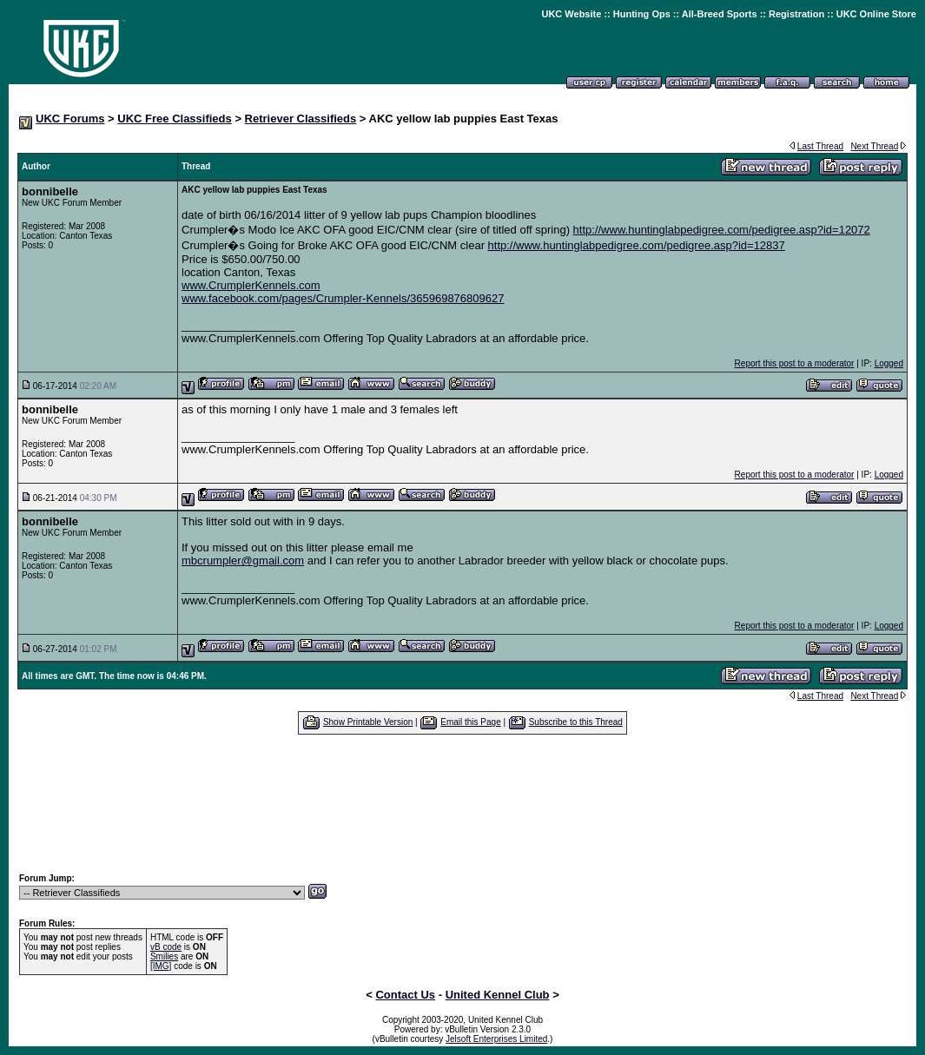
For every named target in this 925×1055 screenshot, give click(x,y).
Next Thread (874, 146)
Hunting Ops (642, 14)
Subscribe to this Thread (576, 722)
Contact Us (405, 994)
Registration (796, 14)
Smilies (164, 956)
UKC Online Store (876, 14)
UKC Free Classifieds (174, 118)
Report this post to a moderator (795, 363)
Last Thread (820, 146)
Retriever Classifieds (301, 118)
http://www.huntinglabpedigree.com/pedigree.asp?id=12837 (636, 245)
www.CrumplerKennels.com (251, 285)
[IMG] (160, 966)
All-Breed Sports (719, 14)
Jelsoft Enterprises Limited (496, 1039)
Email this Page (470, 722)
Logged (889, 363)
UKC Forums (70, 118)
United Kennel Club (498, 994)
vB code (166, 947)
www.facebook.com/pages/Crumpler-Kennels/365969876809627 (343, 298)
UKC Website (571, 14)
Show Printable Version (368, 722)
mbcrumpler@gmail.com (243, 560)
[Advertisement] (463, 803)
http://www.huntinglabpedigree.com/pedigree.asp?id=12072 (721, 229)
